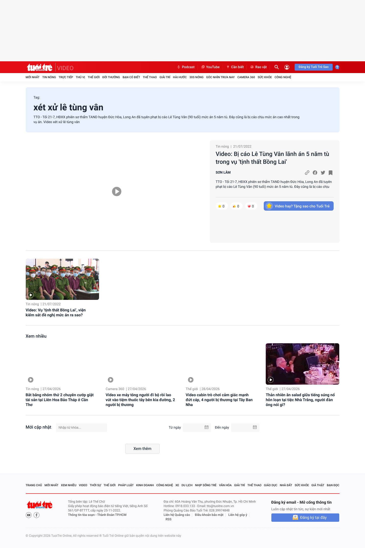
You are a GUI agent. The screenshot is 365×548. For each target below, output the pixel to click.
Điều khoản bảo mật (209, 515)
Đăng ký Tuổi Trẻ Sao (313, 67)
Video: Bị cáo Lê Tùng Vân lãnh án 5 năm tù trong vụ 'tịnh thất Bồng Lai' (272, 158)
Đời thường (111, 77)
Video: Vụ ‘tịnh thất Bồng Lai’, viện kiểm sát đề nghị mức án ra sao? (56, 312)
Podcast (185, 67)
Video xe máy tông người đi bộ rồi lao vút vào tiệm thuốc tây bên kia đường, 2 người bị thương (140, 400)
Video (83, 485)
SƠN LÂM (223, 173)
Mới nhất (33, 77)
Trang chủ (34, 485)
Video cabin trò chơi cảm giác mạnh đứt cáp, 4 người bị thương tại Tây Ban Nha (219, 400)
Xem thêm (142, 448)
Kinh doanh (145, 485)
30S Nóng (196, 77)
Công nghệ (283, 77)
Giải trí (165, 77)
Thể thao (150, 77)
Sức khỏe (265, 77)
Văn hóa (225, 485)
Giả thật (317, 485)
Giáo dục (270, 485)
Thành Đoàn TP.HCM (111, 515)
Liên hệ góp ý (237, 515)
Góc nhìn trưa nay (220, 77)
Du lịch (187, 485)
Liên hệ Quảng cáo (177, 515)
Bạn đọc (333, 485)
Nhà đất (286, 485)
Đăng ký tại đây (313, 517)
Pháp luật (126, 485)
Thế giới (94, 77)
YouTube (210, 67)
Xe (177, 485)
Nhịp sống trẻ (206, 485)
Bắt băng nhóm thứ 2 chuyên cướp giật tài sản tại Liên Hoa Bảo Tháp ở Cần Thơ (60, 400)
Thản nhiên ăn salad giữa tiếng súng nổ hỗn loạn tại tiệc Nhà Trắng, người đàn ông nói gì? (300, 400)
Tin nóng (49, 77)
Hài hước (180, 77)
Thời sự (95, 485)
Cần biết (235, 67)
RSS (169, 519)
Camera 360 (246, 77)
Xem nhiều (36, 336)
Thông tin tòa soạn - (82, 515)
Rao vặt (258, 67)
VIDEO (65, 68)
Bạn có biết (131, 77)
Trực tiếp (66, 77)
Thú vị (80, 77)
